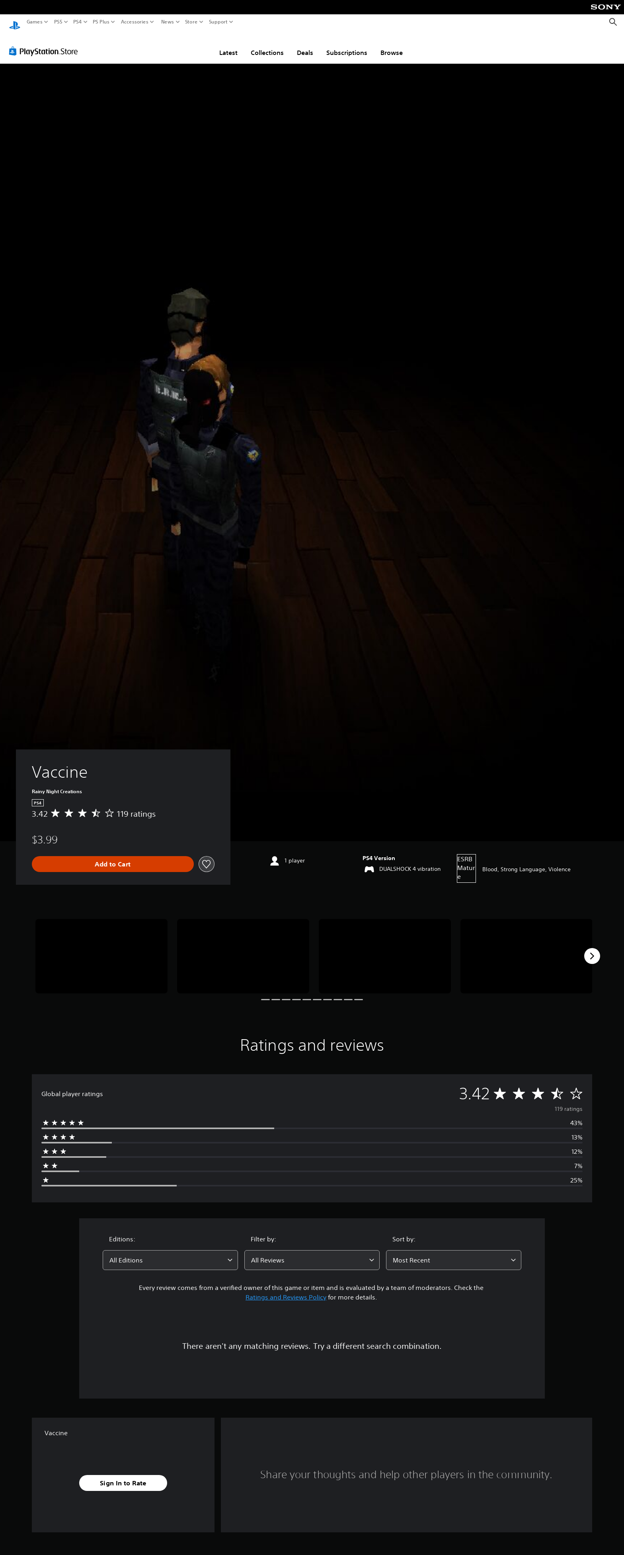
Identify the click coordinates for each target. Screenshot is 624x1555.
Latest (228, 45)
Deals (305, 45)
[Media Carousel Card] (101, 948)
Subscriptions (346, 45)
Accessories (134, 22)
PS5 (58, 22)
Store (191, 22)
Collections (267, 45)
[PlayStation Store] (45, 43)
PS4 (77, 22)
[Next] (592, 948)
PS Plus (101, 22)
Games (35, 22)
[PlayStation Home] (14, 22)
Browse (391, 45)
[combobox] (170, 1252)
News (167, 22)
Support (218, 22)
